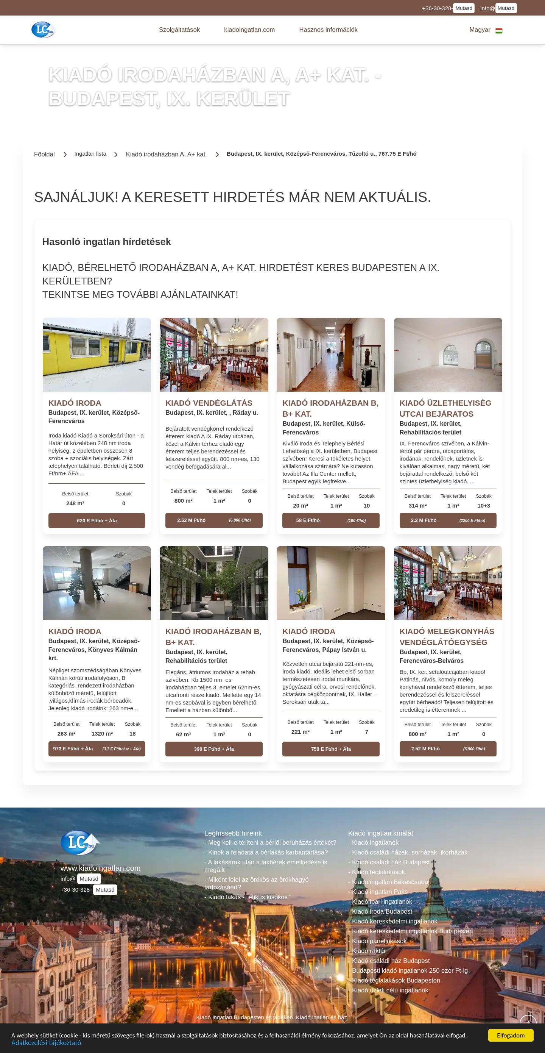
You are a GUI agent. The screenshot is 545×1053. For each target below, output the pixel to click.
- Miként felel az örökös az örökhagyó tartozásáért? (256, 883)
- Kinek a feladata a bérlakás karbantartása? (266, 852)
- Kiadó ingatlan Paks (378, 891)
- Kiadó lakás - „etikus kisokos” (247, 897)
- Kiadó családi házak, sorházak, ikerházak (407, 852)
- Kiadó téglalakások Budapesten (394, 980)
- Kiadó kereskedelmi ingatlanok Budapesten (410, 931)
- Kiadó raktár (367, 951)
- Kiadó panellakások (377, 941)
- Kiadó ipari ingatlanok (380, 901)
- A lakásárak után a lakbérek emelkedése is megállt (265, 866)
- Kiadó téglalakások (376, 872)
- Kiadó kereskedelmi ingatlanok (393, 921)
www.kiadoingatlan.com (101, 868)
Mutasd (464, 8)
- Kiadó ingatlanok (373, 842)
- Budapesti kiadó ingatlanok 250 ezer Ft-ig (408, 970)
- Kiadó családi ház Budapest (389, 862)
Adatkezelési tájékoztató (46, 1044)
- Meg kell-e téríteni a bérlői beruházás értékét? (270, 842)
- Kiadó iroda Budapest (380, 911)
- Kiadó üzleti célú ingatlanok (388, 990)
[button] (179, 30)
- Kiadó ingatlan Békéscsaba (388, 882)
